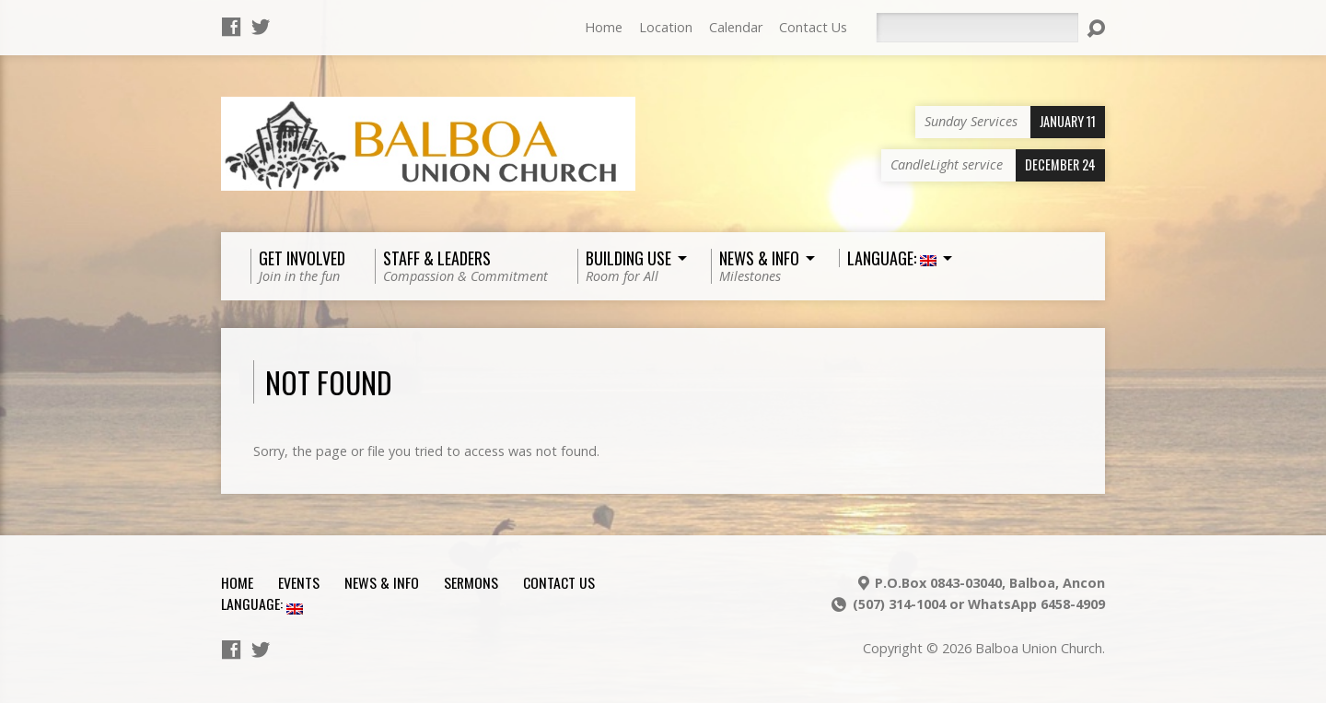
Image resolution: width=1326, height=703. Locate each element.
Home (603, 27)
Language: (262, 603)
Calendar (735, 27)
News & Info (381, 582)
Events (299, 582)
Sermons (471, 582)
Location (665, 27)
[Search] (977, 27)
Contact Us (813, 27)
